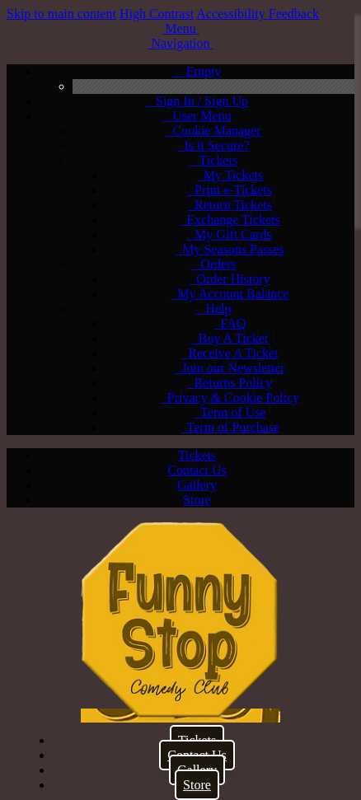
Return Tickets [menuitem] (230, 205)
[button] (180, 28)
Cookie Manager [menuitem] (213, 131)
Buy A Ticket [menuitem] (230, 338)
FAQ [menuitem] (230, 323)
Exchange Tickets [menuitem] (229, 220)
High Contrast (157, 14)
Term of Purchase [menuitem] (229, 427)
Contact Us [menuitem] (197, 470)
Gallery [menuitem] (197, 485)
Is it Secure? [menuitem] (213, 145)
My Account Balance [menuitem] (229, 294)
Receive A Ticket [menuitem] (229, 353)
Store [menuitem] (197, 500)
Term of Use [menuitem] (229, 412)
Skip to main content (61, 14)
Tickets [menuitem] (213, 160)
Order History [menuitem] (230, 279)
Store (197, 785)
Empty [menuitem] (197, 71)
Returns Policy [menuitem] (230, 383)
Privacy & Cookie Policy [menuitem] (230, 398)
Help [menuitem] (213, 309)
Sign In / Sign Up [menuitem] (197, 101)
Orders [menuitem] (213, 264)
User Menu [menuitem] (197, 116)
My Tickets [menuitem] (230, 175)
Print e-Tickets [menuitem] (230, 190)
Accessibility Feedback (257, 14)
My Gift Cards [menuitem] (229, 234)
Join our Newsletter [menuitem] (229, 368)
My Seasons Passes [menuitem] (230, 249)
